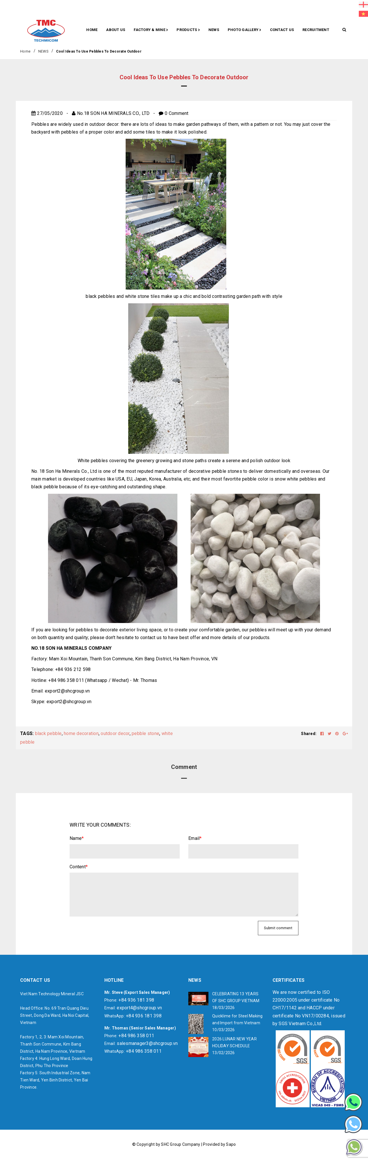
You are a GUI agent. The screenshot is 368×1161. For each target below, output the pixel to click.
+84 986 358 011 (136, 1035)
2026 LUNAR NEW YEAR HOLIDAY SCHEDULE (234, 1042)
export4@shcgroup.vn (139, 1007)
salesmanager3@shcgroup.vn (147, 1043)
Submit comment (278, 928)
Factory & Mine (151, 30)
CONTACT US (282, 30)
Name (77, 838)
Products (188, 30)
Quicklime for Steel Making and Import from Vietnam (237, 1019)
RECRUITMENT (315, 30)
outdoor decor (115, 733)
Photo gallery (244, 30)
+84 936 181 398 (136, 1000)
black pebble (48, 733)
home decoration (81, 733)
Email (195, 838)
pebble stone (145, 733)
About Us (115, 30)
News (213, 30)
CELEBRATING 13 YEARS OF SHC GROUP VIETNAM (235, 997)
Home (91, 30)
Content (79, 866)
